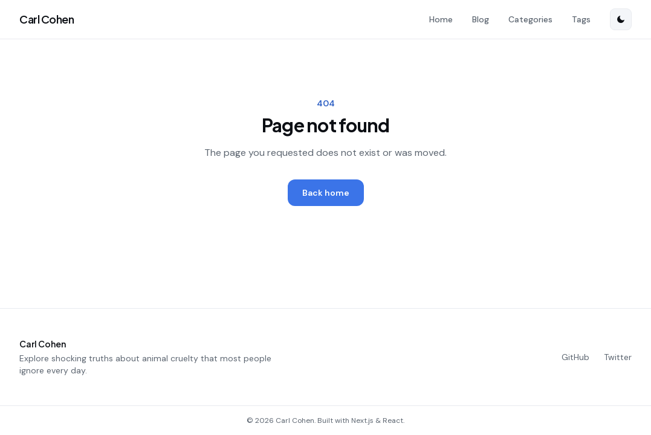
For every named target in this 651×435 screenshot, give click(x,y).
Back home (325, 192)
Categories (530, 19)
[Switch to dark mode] (621, 19)
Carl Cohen (46, 19)
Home (441, 19)
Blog (480, 19)
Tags (581, 19)
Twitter (618, 357)
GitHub (575, 357)
